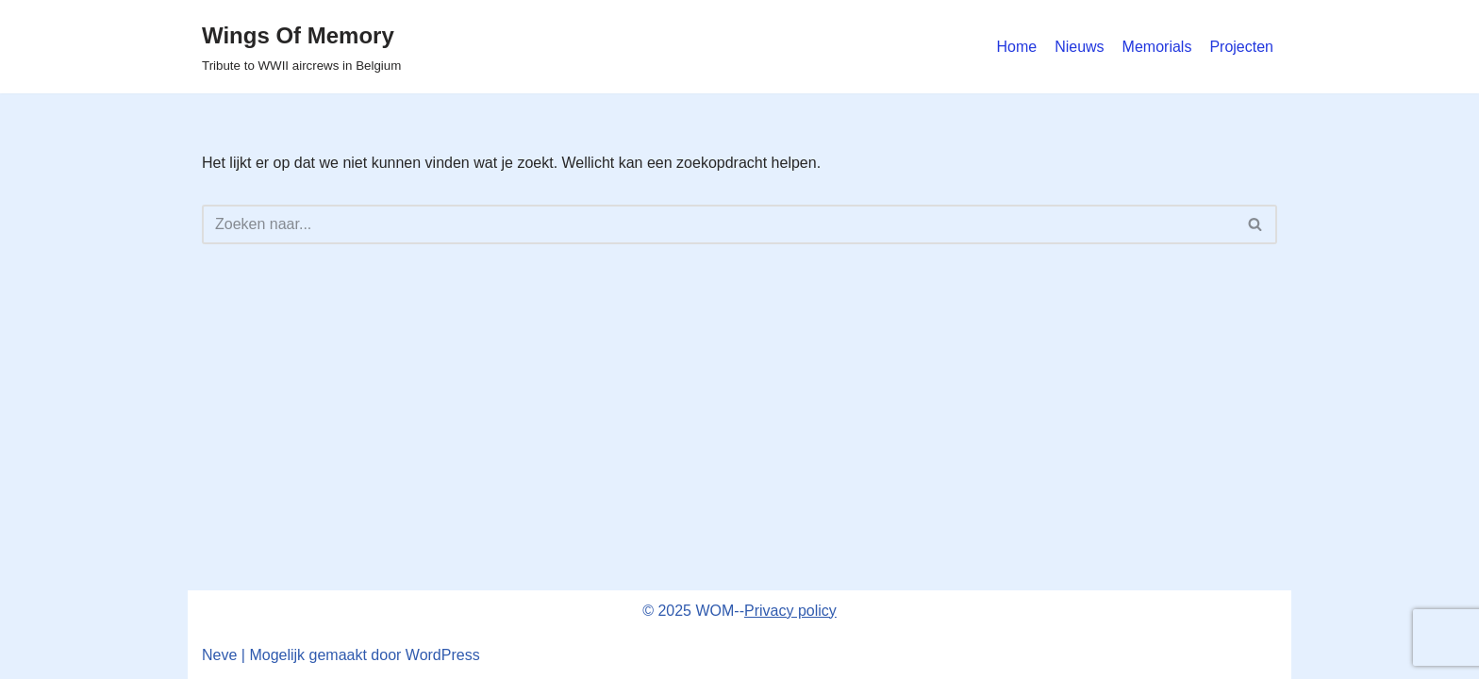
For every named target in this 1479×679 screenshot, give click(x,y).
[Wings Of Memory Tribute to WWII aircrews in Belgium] (301, 46)
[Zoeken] (718, 224)
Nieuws (1079, 47)
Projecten (1241, 47)
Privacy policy (790, 611)
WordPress (443, 655)
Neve (219, 655)
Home (1016, 47)
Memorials (1157, 47)
